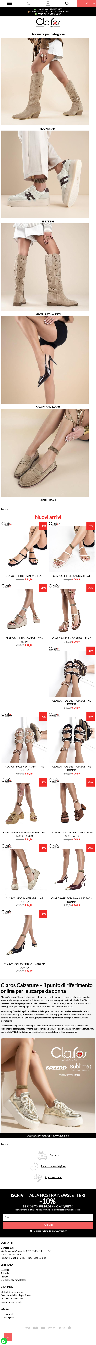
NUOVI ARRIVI (48, 128)
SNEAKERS (48, 221)
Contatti (5, 1269)
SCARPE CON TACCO (48, 407)
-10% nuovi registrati (48, 9)
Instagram (9, 1317)
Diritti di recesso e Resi (12, 1298)
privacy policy (60, 1231)
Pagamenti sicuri (53, 1177)
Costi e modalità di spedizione (16, 1295)
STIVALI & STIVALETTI (48, 314)
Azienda (5, 1273)
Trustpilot (6, 509)
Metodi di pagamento (12, 1291)
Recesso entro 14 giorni (53, 1166)
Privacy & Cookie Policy (13, 1257)
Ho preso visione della (49, 1231)
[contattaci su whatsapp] (4, 1340)
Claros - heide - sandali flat (24, 575)
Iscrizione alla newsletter (13, 1279)
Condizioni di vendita (11, 1301)
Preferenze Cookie (36, 1257)
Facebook (9, 1314)
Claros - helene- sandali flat (71, 638)
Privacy (4, 1276)
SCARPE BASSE (48, 499)
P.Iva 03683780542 (11, 1254)
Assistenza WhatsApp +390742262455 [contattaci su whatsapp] (48, 1135)
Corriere (54, 1155)
